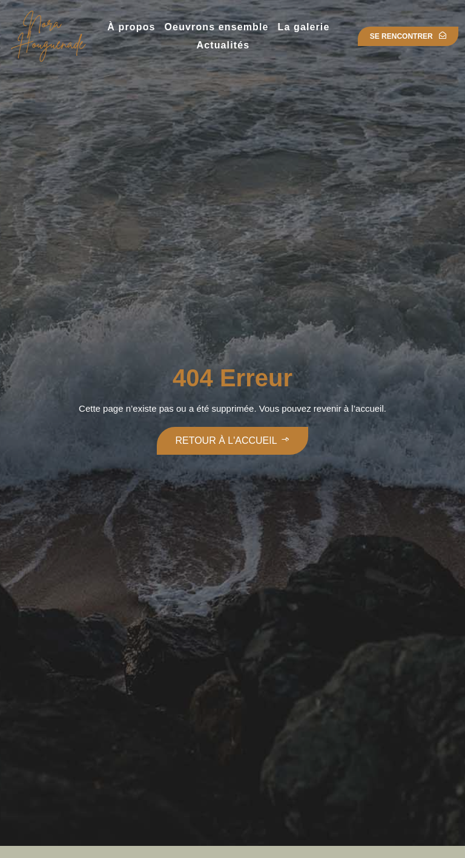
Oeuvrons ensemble (217, 27)
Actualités (223, 45)
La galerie (304, 27)
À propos (131, 27)
